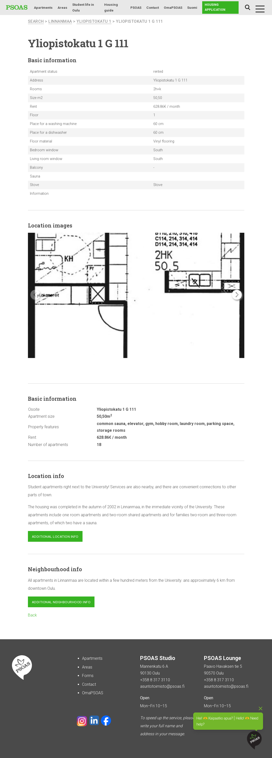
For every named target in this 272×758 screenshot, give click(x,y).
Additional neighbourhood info (61, 602)
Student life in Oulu (83, 7)
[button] (237, 295)
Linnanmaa (60, 21)
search (36, 21)
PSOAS (135, 8)
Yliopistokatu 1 (94, 21)
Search (248, 7)
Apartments (43, 8)
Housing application (215, 7)
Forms (87, 675)
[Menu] (260, 9)
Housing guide (111, 7)
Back (32, 615)
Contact (152, 8)
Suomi (192, 8)
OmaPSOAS (173, 8)
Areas (62, 8)
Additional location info (55, 536)
